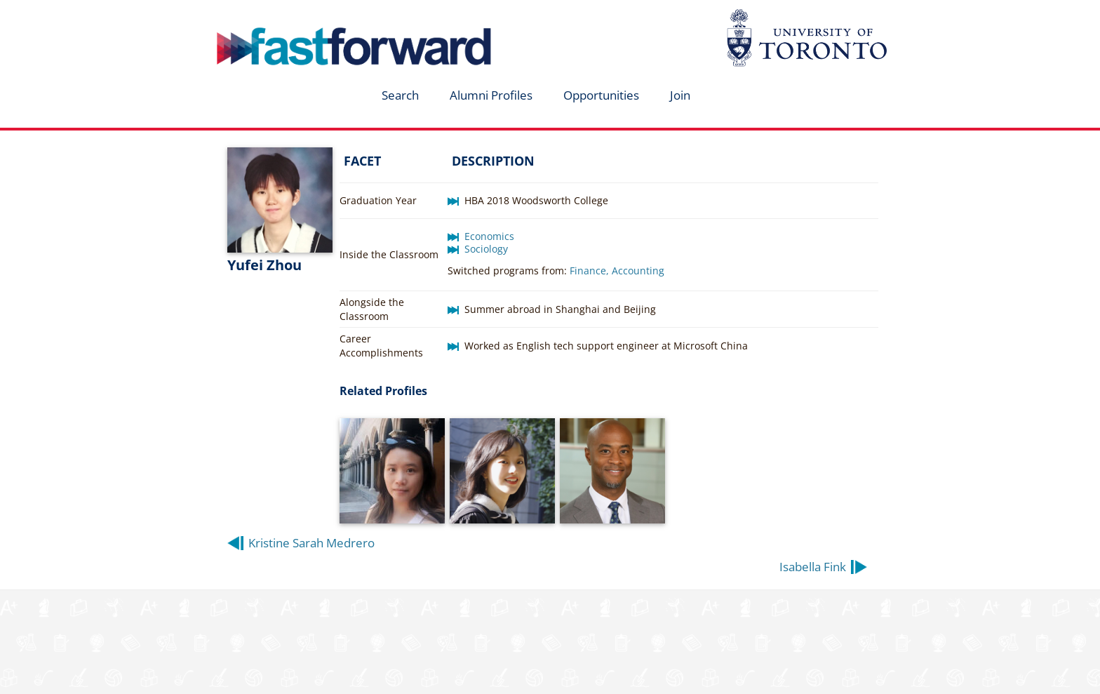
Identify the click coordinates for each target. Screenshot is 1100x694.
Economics (489, 236)
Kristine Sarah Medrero (311, 543)
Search (400, 95)
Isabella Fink (812, 567)
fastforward (294, 16)
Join (680, 95)
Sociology (486, 248)
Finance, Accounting (617, 270)
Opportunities (601, 95)
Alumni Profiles (491, 95)
